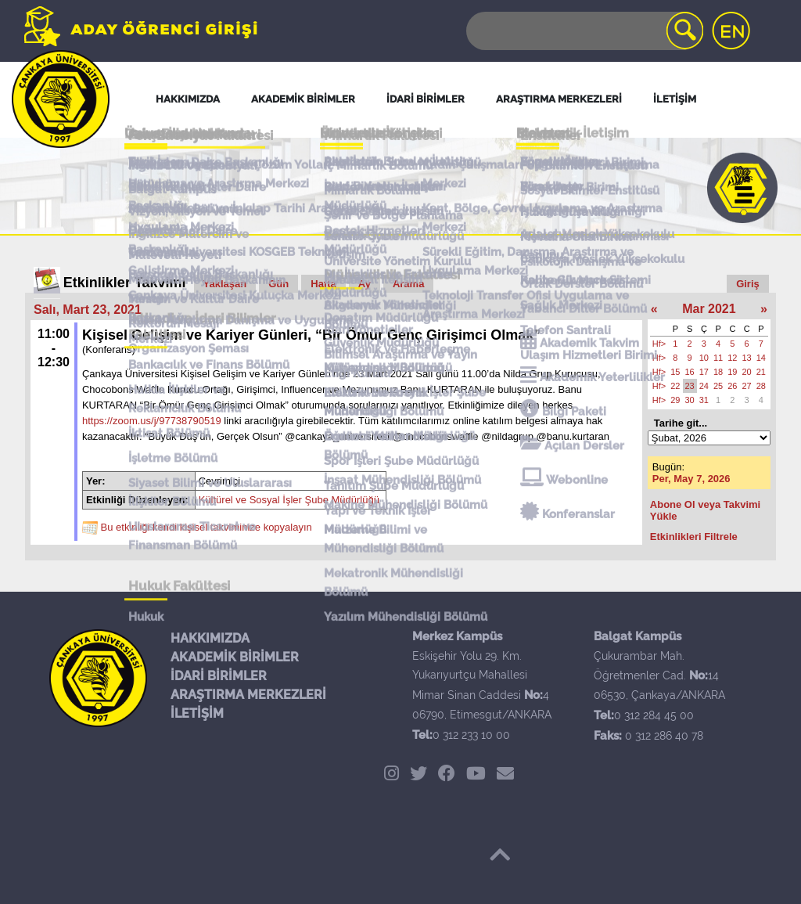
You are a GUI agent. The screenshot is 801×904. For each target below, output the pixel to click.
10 (704, 357)
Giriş (748, 284)
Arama (408, 284)
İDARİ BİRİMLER (219, 675)
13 (747, 357)
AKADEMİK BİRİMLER (235, 657)
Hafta (323, 284)
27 (747, 386)
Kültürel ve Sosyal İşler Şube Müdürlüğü (289, 500)
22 (675, 386)
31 (704, 400)
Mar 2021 (709, 308)
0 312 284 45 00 (654, 715)
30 (690, 400)
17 (704, 371)
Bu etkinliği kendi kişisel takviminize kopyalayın (206, 527)
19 (732, 371)
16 (690, 371)
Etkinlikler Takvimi (124, 282)
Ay (364, 284)
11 (718, 357)
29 (675, 400)
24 (704, 386)
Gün (278, 284)
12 (732, 357)
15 (675, 371)
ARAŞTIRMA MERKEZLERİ (248, 694)
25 (718, 386)
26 (732, 386)
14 (761, 357)
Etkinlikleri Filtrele (694, 536)
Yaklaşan (225, 284)
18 (718, 371)
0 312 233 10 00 (471, 735)
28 (761, 386)
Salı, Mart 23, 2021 (88, 309)
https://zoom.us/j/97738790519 (151, 421)
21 (761, 371)
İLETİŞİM (197, 713)
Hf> (659, 343)
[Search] (583, 31)
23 (690, 386)
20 (747, 371)
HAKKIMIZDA (210, 638)
